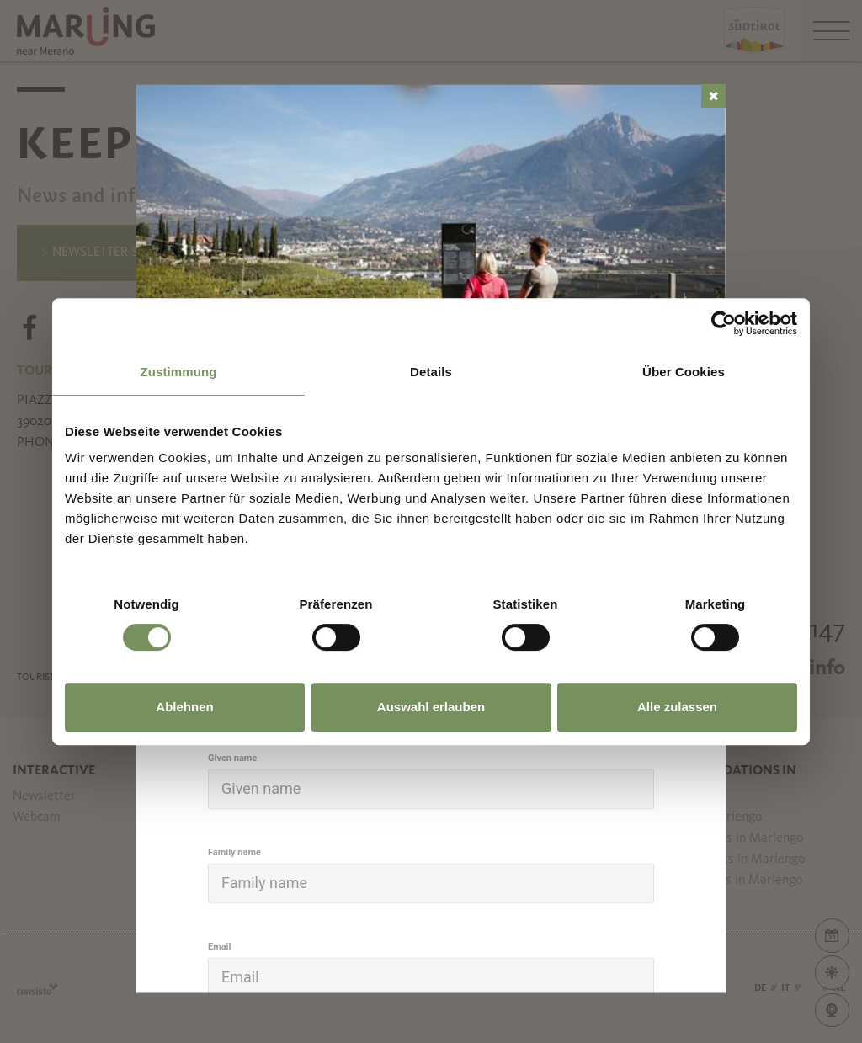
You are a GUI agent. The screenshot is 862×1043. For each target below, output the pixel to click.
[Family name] (431, 883)
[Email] (431, 977)
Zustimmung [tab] (179, 372)
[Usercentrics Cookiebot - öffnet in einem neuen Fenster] (723, 323)
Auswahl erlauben (431, 707)
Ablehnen (184, 707)
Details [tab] (431, 372)
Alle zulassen (677, 707)
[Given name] (431, 789)
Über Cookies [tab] (683, 372)
